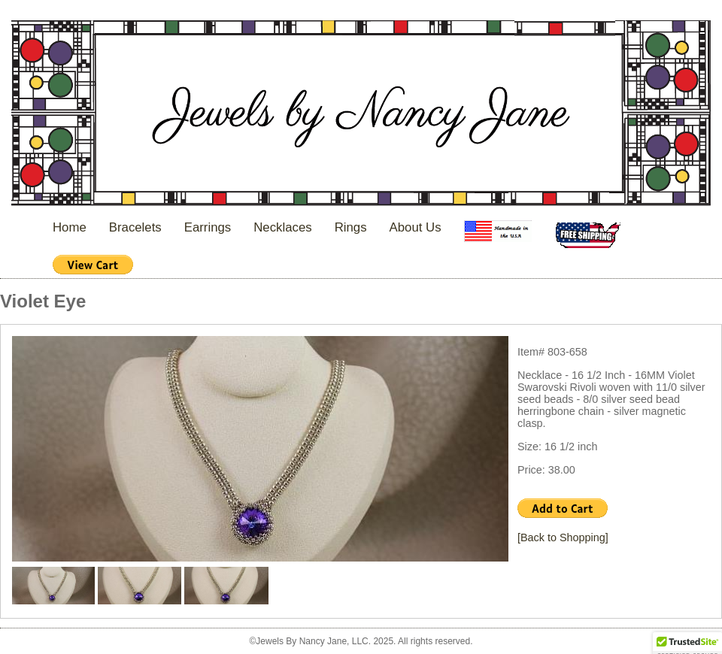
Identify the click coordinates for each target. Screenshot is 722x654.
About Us (415, 227)
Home (69, 227)
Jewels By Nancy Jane (361, 114)
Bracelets (135, 227)
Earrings (208, 227)
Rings (351, 227)
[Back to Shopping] (562, 537)
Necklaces (282, 227)
